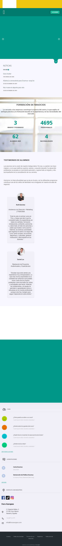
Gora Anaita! (7, 74)
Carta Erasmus (18, 467)
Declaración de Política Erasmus (23, 475)
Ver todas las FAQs (7, 451)
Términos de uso (30, 536)
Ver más (6, 69)
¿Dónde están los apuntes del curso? (23, 426)
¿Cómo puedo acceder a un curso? (23, 417)
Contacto (8, 536)
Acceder (55, 12)
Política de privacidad (18, 536)
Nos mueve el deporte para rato (13, 87)
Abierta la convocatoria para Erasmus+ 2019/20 (18, 81)
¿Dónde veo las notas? (19, 444)
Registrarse (40, 536)
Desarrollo (31, 538)
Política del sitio (49, 536)
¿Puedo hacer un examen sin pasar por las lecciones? (28, 435)
